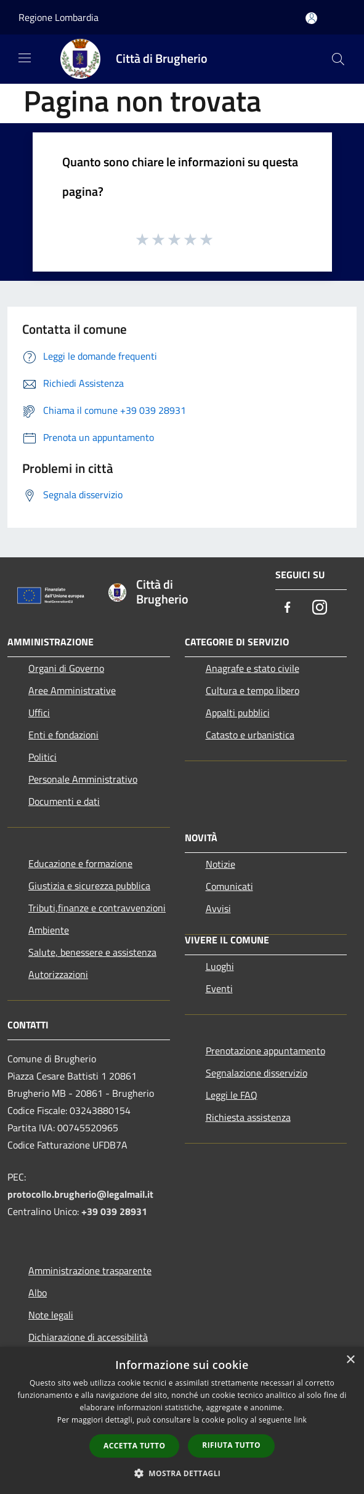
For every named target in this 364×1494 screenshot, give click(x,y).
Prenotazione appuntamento (265, 1050)
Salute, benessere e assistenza (92, 952)
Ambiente (48, 930)
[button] (182, 1473)
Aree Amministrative (72, 690)
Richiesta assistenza (248, 1117)
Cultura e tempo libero (252, 690)
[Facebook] (287, 608)
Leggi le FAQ (231, 1095)
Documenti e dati (64, 801)
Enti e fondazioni (63, 734)
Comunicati (229, 886)
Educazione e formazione (80, 863)
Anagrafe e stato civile (252, 668)
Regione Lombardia (58, 17)
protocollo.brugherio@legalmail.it (80, 1194)
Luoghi (220, 966)
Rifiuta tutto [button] (231, 1445)
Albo (37, 1292)
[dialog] (182, 1420)
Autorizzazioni (58, 974)
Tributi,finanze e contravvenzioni (97, 907)
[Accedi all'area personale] (311, 18)
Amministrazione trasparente (90, 1270)
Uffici (39, 712)
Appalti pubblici (238, 712)
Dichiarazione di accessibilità (88, 1337)
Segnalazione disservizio (256, 1072)
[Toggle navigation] (24, 57)
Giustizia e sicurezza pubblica (89, 885)
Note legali (50, 1314)
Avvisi (218, 908)
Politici (42, 756)
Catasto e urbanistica (250, 734)
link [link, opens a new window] (300, 1420)
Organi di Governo (66, 668)
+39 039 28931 (114, 1211)
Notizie (220, 864)
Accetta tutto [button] (134, 1445)
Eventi (219, 988)
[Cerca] (338, 59)
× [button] (350, 1360)
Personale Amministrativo (82, 779)
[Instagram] (319, 608)
